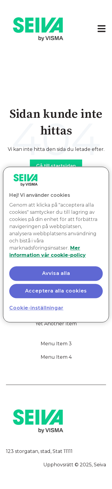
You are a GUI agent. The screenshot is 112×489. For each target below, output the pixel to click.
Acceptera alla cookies (56, 291)
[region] (56, 244)
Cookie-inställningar (36, 308)
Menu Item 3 (56, 343)
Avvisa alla (56, 273)
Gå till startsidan (56, 166)
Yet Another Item (56, 323)
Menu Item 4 (56, 357)
